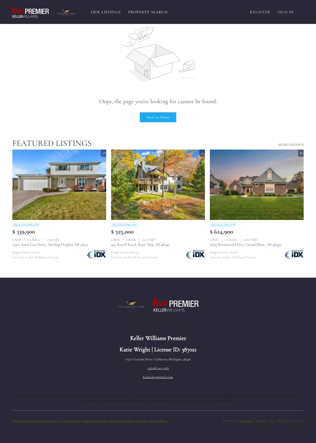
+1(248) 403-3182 (158, 368)
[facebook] (143, 323)
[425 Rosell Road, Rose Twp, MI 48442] (158, 185)
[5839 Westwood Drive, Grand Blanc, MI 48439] (257, 185)
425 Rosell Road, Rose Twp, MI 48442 (140, 244)
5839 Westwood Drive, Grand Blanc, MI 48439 (245, 244)
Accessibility (158, 421)
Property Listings (122, 421)
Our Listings (106, 12)
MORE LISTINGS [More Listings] (291, 145)
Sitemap (141, 421)
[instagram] (163, 323)
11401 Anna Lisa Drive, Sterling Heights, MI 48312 (50, 244)
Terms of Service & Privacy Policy (35, 421)
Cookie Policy (70, 421)
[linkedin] (153, 323)
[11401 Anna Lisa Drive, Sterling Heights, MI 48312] (59, 185)
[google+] (173, 323)
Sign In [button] (286, 12)
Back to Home (158, 117)
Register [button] (260, 12)
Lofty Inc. (246, 421)
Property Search (148, 12)
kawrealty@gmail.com (158, 377)
